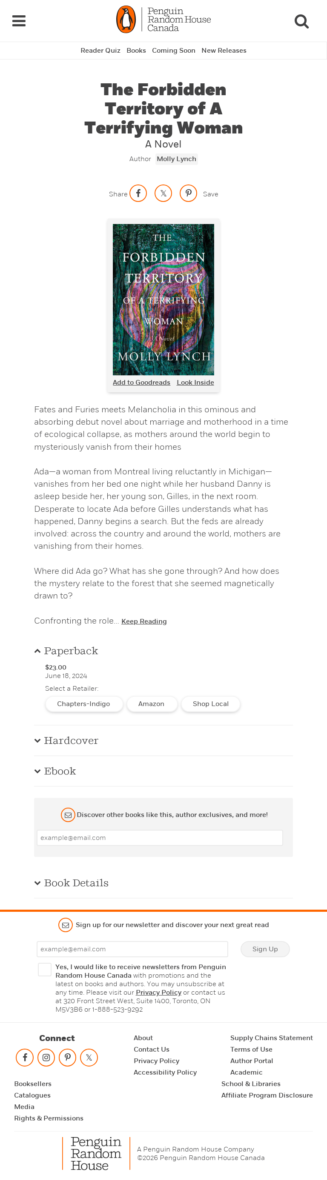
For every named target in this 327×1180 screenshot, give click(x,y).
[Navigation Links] (18, 20)
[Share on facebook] (138, 193)
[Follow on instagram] (46, 1059)
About (143, 1038)
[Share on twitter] (163, 193)
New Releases (224, 50)
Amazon (152, 704)
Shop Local (211, 704)
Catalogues (32, 1095)
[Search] (301, 20)
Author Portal (251, 1061)
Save (210, 194)
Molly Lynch (176, 159)
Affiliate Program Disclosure (267, 1095)
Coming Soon (173, 50)
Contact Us (151, 1049)
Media (24, 1107)
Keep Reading (144, 621)
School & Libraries (251, 1084)
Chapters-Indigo (84, 704)
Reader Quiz (100, 50)
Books (136, 50)
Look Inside (195, 382)
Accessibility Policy (165, 1072)
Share (118, 194)
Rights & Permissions (48, 1118)
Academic (246, 1072)
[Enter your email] (160, 838)
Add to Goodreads (141, 382)
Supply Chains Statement (271, 1038)
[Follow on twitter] (89, 1059)
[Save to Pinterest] (188, 193)
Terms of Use (251, 1049)
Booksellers (33, 1084)
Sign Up (265, 949)
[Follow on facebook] (24, 1059)
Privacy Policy (158, 992)
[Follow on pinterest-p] (67, 1059)
